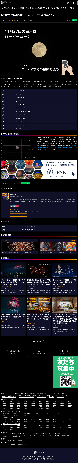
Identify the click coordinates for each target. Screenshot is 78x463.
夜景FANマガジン (7, 432)
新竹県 (40, 419)
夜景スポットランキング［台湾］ (11, 424)
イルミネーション (7, 435)
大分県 (25, 408)
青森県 (11, 401)
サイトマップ (60, 397)
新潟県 (33, 403)
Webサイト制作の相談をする (26, 397)
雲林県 (4, 427)
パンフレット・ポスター (52, 395)
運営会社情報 (19, 393)
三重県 (25, 405)
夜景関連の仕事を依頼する (9, 397)
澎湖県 (47, 421)
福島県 (47, 401)
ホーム (3, 393)
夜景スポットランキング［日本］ (11, 411)
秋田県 (33, 401)
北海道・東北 (6, 413)
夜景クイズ (43, 433)
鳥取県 (4, 406)
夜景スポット (6, 433)
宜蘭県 (33, 421)
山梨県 (40, 403)
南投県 (18, 421)
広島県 (25, 406)
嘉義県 (11, 427)
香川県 (47, 406)
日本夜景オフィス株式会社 (35, 458)
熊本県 (18, 408)
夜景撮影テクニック (22, 444)
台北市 (4, 419)
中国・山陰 (15, 415)
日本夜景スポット (9, 8)
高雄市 (62, 419)
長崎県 (11, 408)
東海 (58, 413)
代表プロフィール (30, 393)
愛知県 (4, 405)
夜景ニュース (21, 433)
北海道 (4, 401)
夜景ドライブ (21, 440)
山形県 (40, 401)
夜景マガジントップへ (39, 341)
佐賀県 (4, 408)
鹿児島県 (41, 408)
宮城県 (25, 401)
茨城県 (54, 401)
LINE (74, 20)
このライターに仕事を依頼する (19, 215)
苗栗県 (25, 421)
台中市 (47, 419)
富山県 (54, 403)
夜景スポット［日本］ (8, 399)
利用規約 (40, 393)
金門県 (54, 421)
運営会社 (56, 8)
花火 (49, 433)
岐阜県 (11, 405)
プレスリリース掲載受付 (24, 395)
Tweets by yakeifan (32, 356)
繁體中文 (71, 3)
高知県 (62, 406)
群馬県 (69, 401)
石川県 (62, 403)
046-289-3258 (38, 457)
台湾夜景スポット (27, 8)
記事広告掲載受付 (38, 395)
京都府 (40, 405)
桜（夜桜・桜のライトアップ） (60, 433)
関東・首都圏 (27, 413)
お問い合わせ (68, 8)
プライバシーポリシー (58, 393)
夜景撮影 (36, 433)
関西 (4, 415)
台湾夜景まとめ (16, 436)
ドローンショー (32, 435)
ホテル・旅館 (56, 435)
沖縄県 (47, 408)
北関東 (14, 413)
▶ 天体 (3, 11)
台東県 (4, 421)
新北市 (11, 419)
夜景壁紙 (13, 444)
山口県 (33, 406)
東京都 (4, 403)
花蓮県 (40, 421)
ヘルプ (47, 393)
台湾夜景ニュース (7, 436)
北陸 (47, 413)
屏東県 (69, 419)
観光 (44, 435)
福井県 (69, 403)
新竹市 (33, 419)
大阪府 (33, 405)
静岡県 (18, 405)
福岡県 (69, 406)
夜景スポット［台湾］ (8, 417)
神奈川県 (12, 403)
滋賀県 (54, 405)
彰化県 (11, 421)
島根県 (11, 406)
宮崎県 (33, 408)
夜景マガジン (44, 8)
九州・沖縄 (37, 415)
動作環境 (51, 397)
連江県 (62, 421)
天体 (40, 435)
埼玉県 (18, 403)
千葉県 (25, 403)
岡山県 (18, 406)
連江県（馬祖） (64, 427)
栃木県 (62, 401)
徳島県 (40, 406)
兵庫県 (47, 405)
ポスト (69, 20)
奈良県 (62, 405)
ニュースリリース (41, 397)
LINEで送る (26, 183)
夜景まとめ (29, 433)
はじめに (10, 393)
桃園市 (18, 419)
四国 (25, 415)
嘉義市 (11, 429)
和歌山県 (70, 405)
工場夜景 (13, 433)
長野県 (47, 403)
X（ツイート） (15, 183)
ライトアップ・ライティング (19, 435)
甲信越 (36, 413)
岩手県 (18, 401)
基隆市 (25, 419)
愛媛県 (54, 406)
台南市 (54, 419)
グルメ (49, 435)
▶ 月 (9, 11)
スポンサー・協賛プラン (8, 395)
